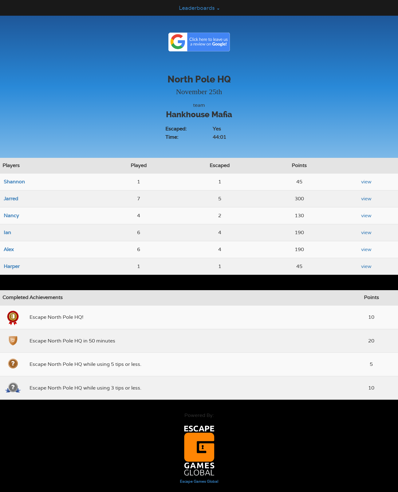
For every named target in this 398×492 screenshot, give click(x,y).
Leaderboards (199, 7)
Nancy (11, 215)
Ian (7, 232)
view (366, 181)
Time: (171, 137)
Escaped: (176, 129)
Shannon (14, 181)
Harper (12, 266)
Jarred (11, 198)
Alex (9, 249)
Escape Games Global (199, 481)
